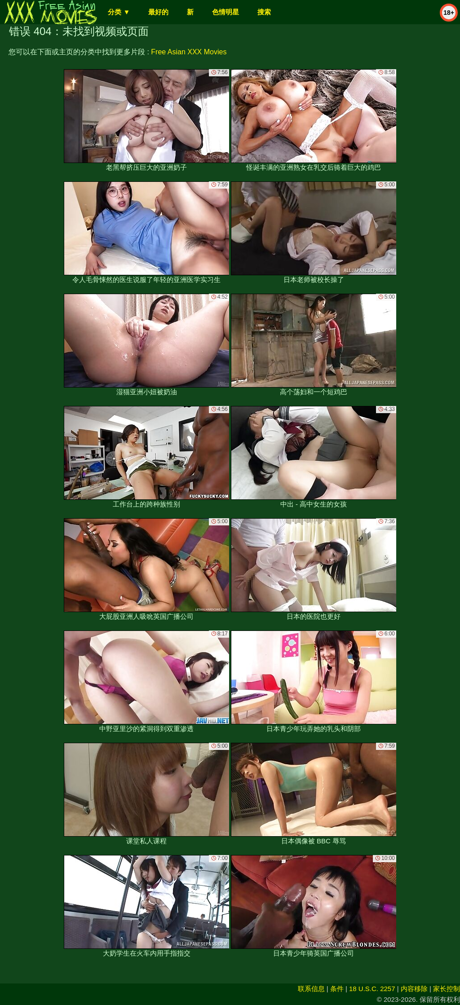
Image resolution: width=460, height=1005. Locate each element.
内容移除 (414, 988)
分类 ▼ (119, 12)
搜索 (264, 12)
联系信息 (311, 988)
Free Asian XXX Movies (188, 52)
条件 (337, 988)
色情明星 (225, 12)
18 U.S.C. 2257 (372, 988)
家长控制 (446, 988)
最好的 (158, 12)
